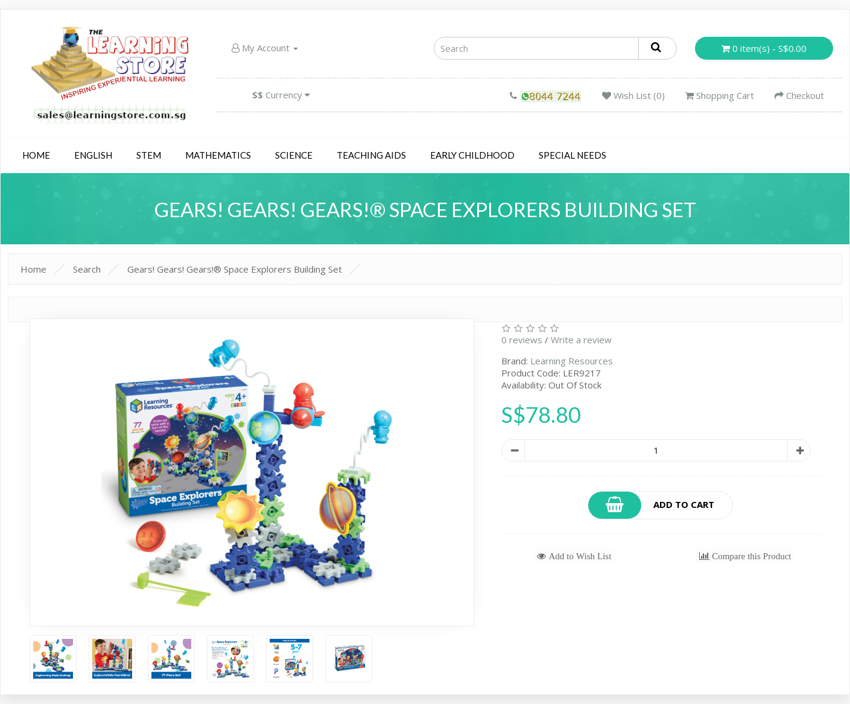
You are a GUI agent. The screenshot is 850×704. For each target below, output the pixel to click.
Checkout (799, 95)
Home (36, 155)
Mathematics (218, 155)
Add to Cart (651, 505)
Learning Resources (571, 361)
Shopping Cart (719, 95)
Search (87, 269)
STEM (148, 155)
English (93, 155)
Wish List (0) (633, 95)
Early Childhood (472, 155)
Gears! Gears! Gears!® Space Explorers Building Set (234, 269)
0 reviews (521, 340)
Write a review (581, 340)
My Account (265, 48)
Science (293, 155)
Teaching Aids (371, 155)
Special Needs (572, 155)
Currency (281, 95)
